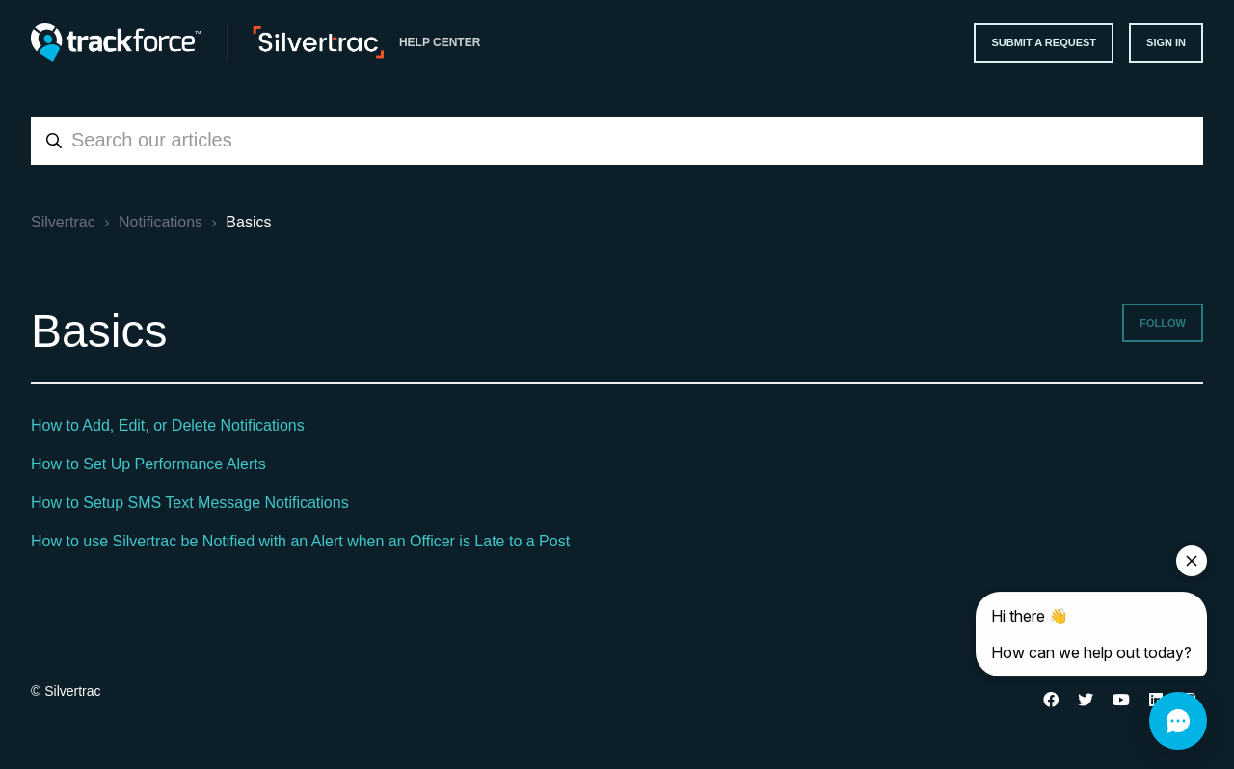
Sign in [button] (1166, 42)
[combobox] (617, 141)
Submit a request (1043, 42)
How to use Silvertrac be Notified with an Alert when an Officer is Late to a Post (300, 541)
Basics (248, 222)
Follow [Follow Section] (1163, 323)
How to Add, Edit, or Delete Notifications (168, 425)
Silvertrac (63, 222)
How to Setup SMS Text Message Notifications (190, 502)
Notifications (160, 222)
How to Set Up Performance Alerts (148, 464)
